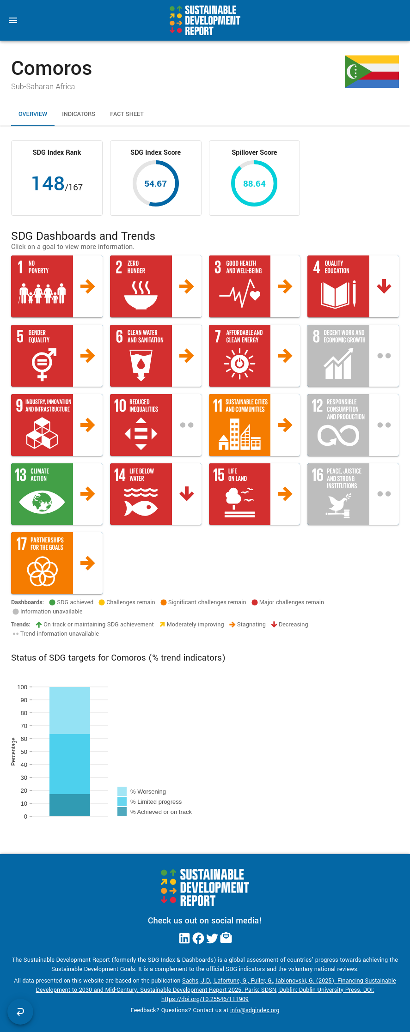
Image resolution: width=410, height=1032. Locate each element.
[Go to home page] (205, 20)
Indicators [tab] (79, 114)
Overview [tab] (33, 114)
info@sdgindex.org (255, 1010)
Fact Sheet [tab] (127, 114)
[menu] (13, 20)
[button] (57, 286)
